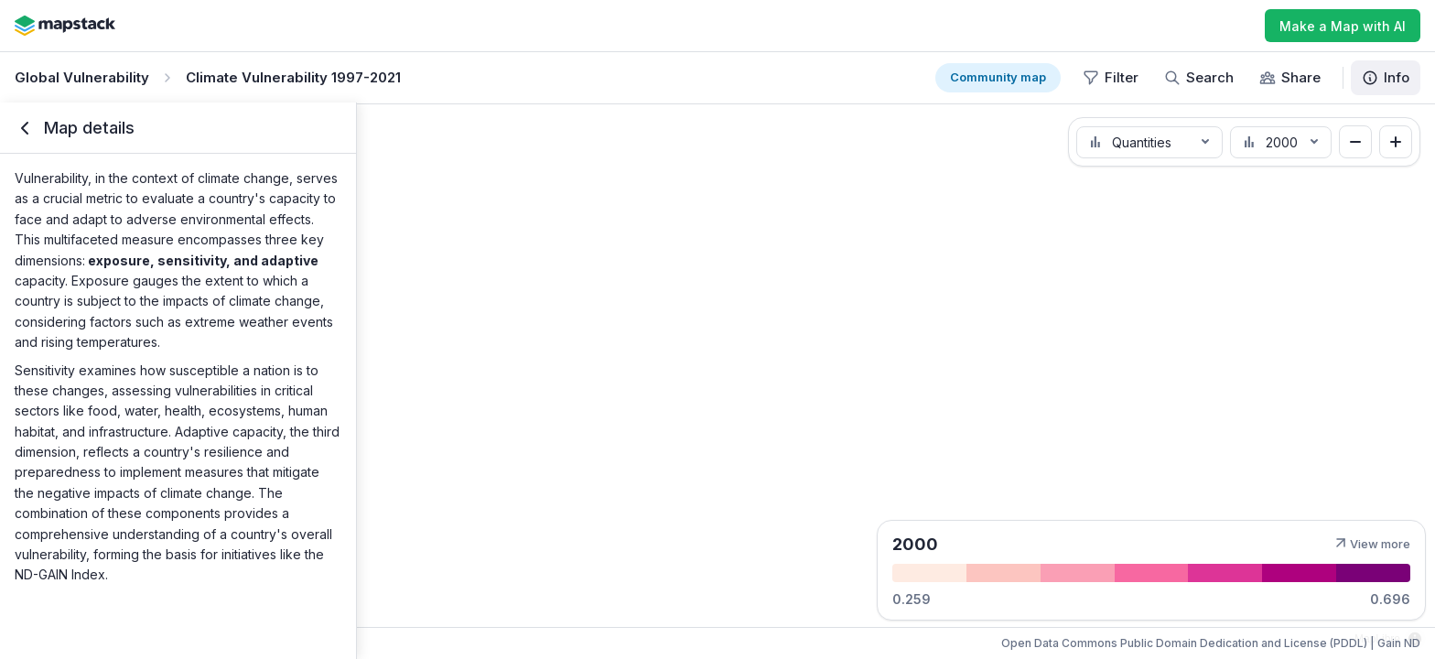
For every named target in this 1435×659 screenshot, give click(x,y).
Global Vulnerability (82, 77)
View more (1371, 544)
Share (1290, 77)
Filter (1110, 77)
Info (1385, 77)
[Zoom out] (1355, 141)
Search (1199, 77)
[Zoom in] (1395, 141)
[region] (717, 381)
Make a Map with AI (1342, 26)
